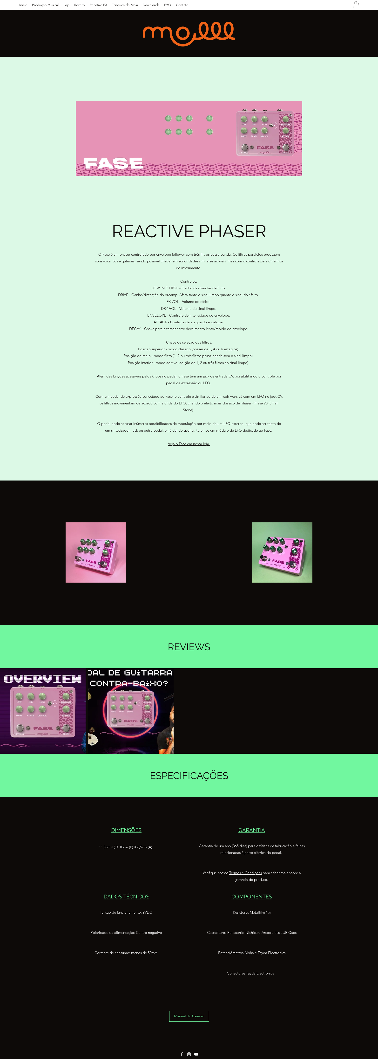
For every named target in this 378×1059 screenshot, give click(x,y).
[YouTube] (196, 1054)
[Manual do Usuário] (189, 1016)
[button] (355, 4)
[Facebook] (181, 1054)
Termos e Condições (245, 873)
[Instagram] (189, 1054)
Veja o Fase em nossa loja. (189, 444)
